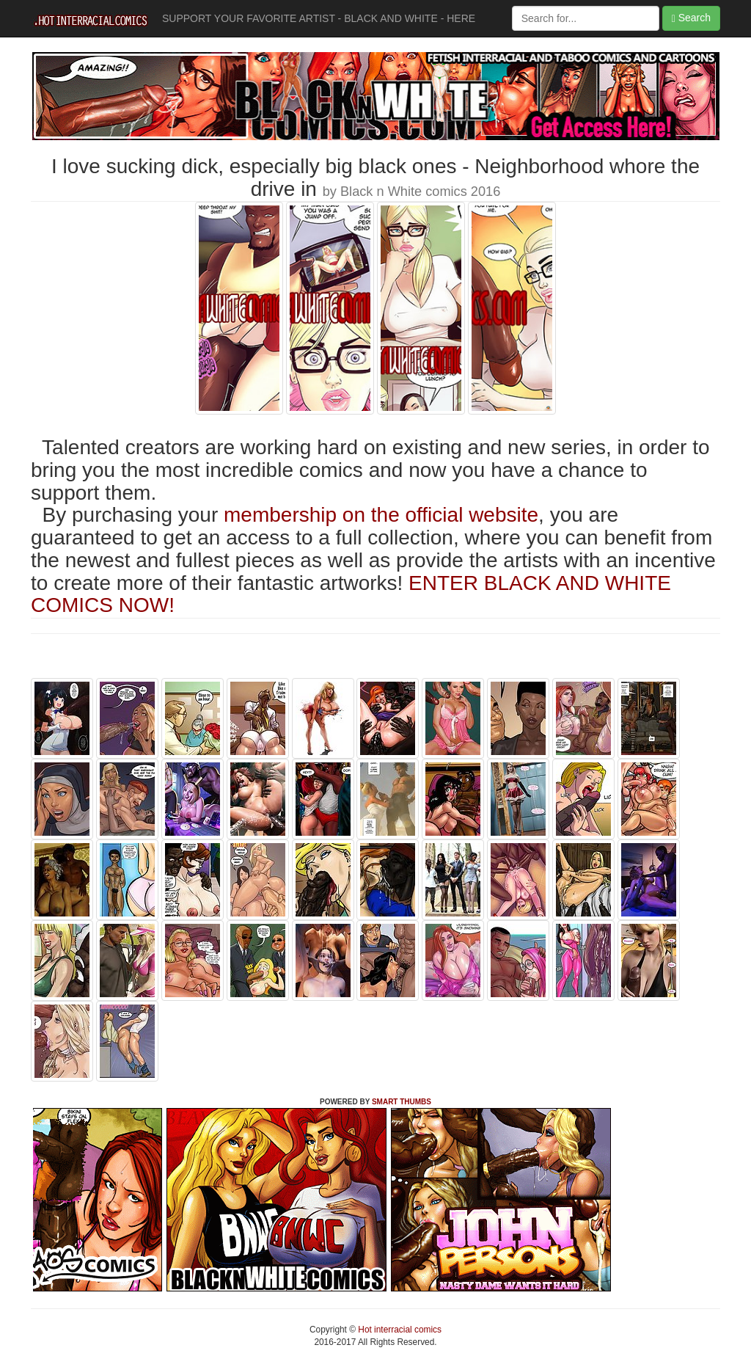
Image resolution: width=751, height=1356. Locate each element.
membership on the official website (381, 514)
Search (691, 18)
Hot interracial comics (399, 1329)
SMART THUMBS (401, 1102)
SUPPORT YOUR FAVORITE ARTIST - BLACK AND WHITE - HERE (318, 18)
